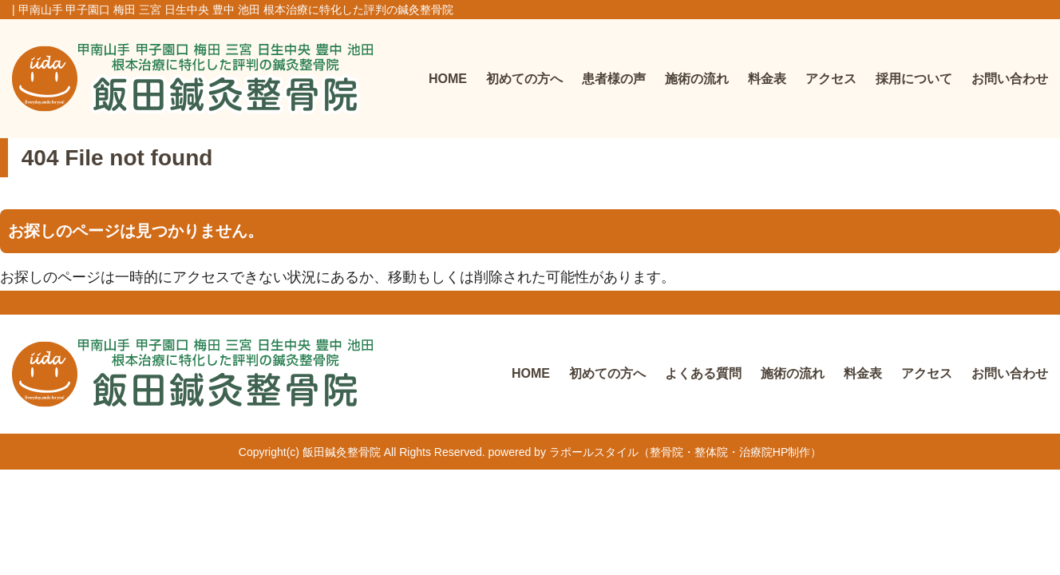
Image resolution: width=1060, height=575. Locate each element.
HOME (448, 78)
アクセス (830, 78)
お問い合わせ (1009, 78)
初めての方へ (524, 78)
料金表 (767, 78)
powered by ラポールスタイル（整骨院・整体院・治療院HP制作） (655, 452)
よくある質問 (703, 373)
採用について (914, 78)
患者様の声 (614, 78)
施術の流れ (697, 78)
